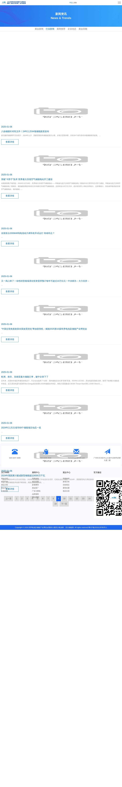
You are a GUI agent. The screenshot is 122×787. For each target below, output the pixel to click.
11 (71, 581)
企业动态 (72, 29)
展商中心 (36, 472)
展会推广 (35, 488)
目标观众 (66, 485)
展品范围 (35, 482)
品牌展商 (35, 494)
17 (108, 581)
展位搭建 (35, 497)
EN (75, 3)
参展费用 (35, 485)
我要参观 (66, 479)
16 (102, 581)
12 (77, 581)
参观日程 (66, 482)
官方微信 (97, 472)
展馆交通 (66, 488)
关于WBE (5, 472)
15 (96, 581)
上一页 (8, 581)
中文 (71, 3)
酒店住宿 (66, 491)
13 (83, 581)
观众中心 (66, 472)
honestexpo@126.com (76, 458)
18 (115, 581)
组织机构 (4, 482)
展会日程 (4, 485)
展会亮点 (4, 488)
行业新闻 (50, 29)
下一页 (64, 586)
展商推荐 (61, 29)
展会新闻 (39, 29)
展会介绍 (4, 479)
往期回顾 (4, 491)
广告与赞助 (36, 491)
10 (64, 581)
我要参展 (35, 479)
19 (55, 586)
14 (89, 581)
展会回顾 (83, 29)
